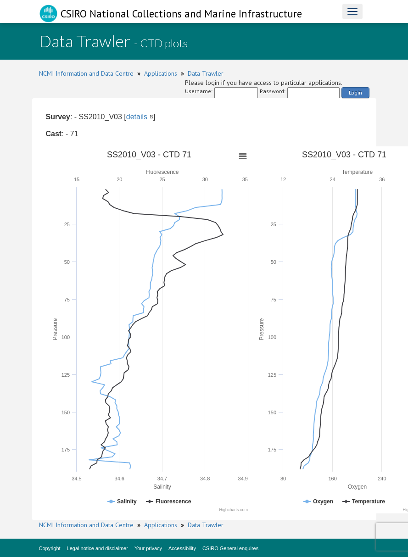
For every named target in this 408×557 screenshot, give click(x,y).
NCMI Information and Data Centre (86, 73)
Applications (160, 73)
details (136, 117)
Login (355, 92)
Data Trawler (206, 73)
